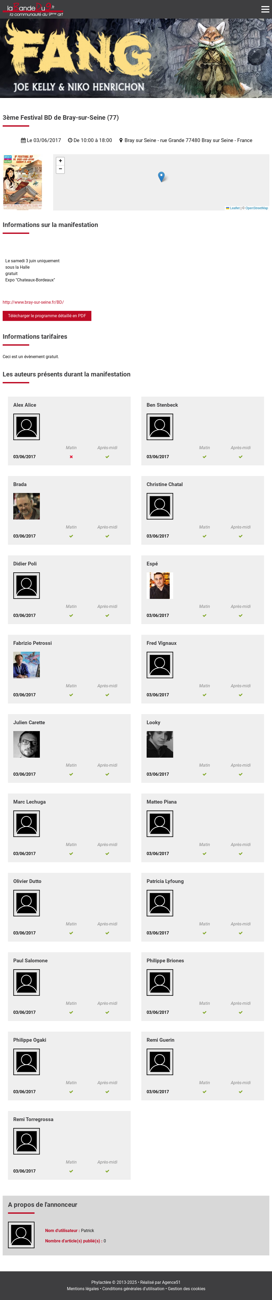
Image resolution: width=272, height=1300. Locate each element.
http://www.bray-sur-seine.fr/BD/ (33, 302)
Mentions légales (83, 1288)
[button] (161, 176)
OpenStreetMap (256, 208)
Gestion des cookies (186, 1288)
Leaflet (233, 208)
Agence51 (171, 1282)
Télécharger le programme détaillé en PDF (47, 315)
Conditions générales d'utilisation (133, 1288)
